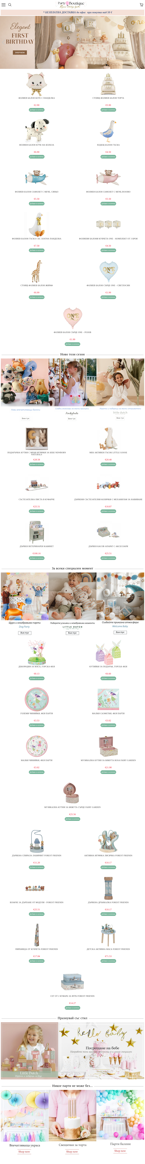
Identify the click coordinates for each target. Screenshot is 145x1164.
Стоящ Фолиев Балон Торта (108, 98)
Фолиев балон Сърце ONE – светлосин (108, 286)
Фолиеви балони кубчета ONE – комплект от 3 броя (108, 239)
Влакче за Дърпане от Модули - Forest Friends (36, 903)
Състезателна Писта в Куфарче (37, 500)
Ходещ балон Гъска (108, 145)
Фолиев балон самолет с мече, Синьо (36, 192)
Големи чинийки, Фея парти (36, 714)
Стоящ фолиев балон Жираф (37, 286)
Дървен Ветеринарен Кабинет (37, 546)
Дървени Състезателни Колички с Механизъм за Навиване (108, 500)
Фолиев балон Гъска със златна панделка (36, 239)
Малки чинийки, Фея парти (37, 760)
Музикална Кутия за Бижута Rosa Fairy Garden (108, 760)
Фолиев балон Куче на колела (36, 145)
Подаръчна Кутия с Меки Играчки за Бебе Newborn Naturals (36, 454)
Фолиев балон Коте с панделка (36, 98)
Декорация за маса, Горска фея (37, 667)
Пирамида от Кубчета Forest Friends (36, 949)
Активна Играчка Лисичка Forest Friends (108, 856)
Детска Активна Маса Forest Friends (108, 949)
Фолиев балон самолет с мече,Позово (108, 192)
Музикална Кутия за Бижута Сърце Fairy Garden (72, 807)
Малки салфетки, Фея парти (108, 714)
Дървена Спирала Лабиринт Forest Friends (36, 856)
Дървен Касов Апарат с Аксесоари (108, 546)
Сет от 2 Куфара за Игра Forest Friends (72, 996)
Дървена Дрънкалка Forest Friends (108, 903)
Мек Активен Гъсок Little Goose (108, 453)
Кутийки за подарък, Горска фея (108, 667)
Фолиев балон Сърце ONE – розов (72, 332)
